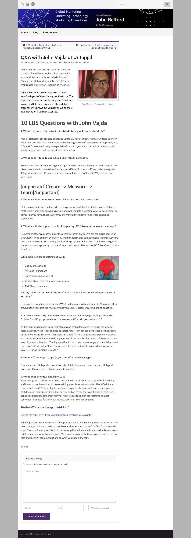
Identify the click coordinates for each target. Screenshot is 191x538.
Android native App (61, 430)
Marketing (62, 62)
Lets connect (50, 32)
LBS (26, 446)
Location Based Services (46, 62)
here (40, 84)
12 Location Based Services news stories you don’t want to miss (96, 46)
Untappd (39, 80)
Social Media (73, 62)
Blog (35, 32)
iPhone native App (36, 430)
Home (24, 32)
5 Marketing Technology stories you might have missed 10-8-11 (42, 46)
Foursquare (27, 365)
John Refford (28, 62)
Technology (84, 62)
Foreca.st (62, 399)
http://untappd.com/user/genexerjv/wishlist (68, 414)
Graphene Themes (43, 534)
